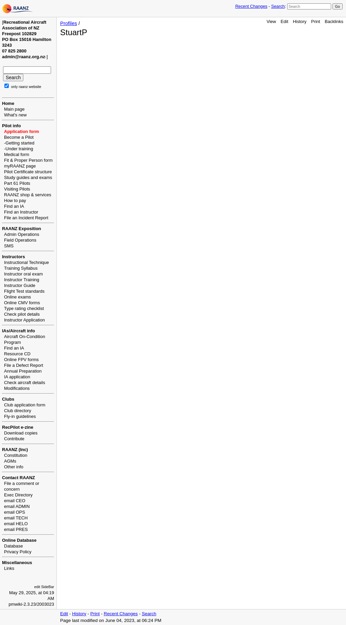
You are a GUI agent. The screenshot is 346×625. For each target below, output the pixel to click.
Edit (284, 21)
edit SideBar (44, 587)
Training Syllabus (21, 268)
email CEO (14, 500)
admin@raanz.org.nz (23, 56)
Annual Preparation (23, 371)
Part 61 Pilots (17, 183)
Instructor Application (24, 319)
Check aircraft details (24, 382)
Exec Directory (18, 494)
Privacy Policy (17, 551)
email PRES (16, 529)
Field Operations (20, 240)
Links (9, 568)
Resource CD (17, 353)
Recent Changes (251, 6)
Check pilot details (22, 314)
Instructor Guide (19, 285)
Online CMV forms (22, 302)
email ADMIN (17, 506)
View (271, 21)
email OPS (14, 512)
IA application (17, 376)
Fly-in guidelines (20, 416)
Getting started (19, 143)
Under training (19, 148)
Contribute (14, 438)
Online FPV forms (21, 359)
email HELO (16, 523)
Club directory (17, 410)
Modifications (17, 388)
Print (315, 21)
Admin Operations (21, 234)
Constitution (15, 455)
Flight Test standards (24, 291)
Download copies (21, 433)
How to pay (15, 200)
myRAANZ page (20, 166)
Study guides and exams (28, 177)
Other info (13, 466)
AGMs (10, 461)
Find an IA (14, 206)
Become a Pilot (18, 137)
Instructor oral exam (23, 273)
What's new (15, 114)
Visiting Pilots (17, 189)
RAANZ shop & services (27, 194)
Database (13, 546)
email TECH (16, 517)
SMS (9, 245)
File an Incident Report (26, 217)
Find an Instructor (21, 212)
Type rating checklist (24, 308)
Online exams (17, 296)
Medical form (16, 154)
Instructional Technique (26, 262)
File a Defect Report (23, 365)
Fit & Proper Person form (28, 160)
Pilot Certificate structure (28, 171)
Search (278, 6)
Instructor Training (21, 279)
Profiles (68, 23)
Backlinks (334, 21)
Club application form (24, 404)
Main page (14, 109)
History (299, 21)
